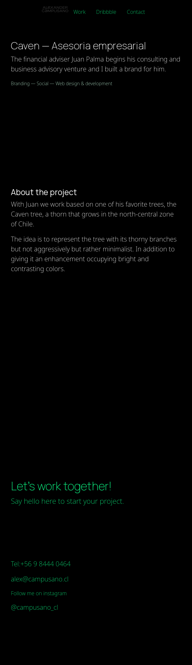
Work (80, 11)
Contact (136, 11)
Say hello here (33, 501)
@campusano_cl (34, 607)
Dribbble (106, 11)
